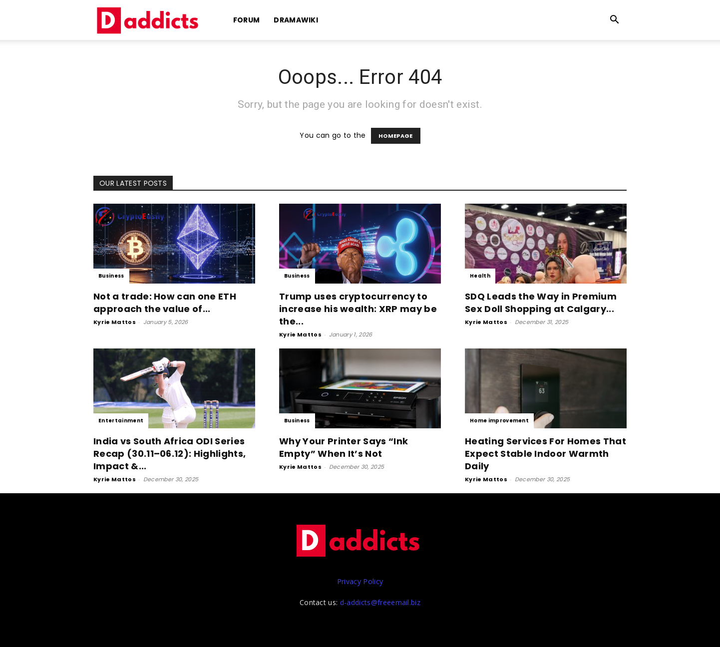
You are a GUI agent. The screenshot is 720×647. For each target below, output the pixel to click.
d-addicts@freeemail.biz (380, 602)
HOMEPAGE (395, 136)
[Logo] (149, 20)
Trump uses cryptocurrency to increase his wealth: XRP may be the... (358, 308)
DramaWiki (296, 20)
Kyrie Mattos (114, 322)
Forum (246, 20)
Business (111, 276)
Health (480, 276)
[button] (615, 20)
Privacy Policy (360, 581)
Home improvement (499, 420)
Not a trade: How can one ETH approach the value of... (164, 302)
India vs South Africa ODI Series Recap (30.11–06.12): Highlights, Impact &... (169, 453)
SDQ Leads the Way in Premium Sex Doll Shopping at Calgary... (541, 302)
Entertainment (120, 420)
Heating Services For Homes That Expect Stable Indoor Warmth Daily (545, 453)
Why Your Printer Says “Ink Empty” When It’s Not (343, 447)
